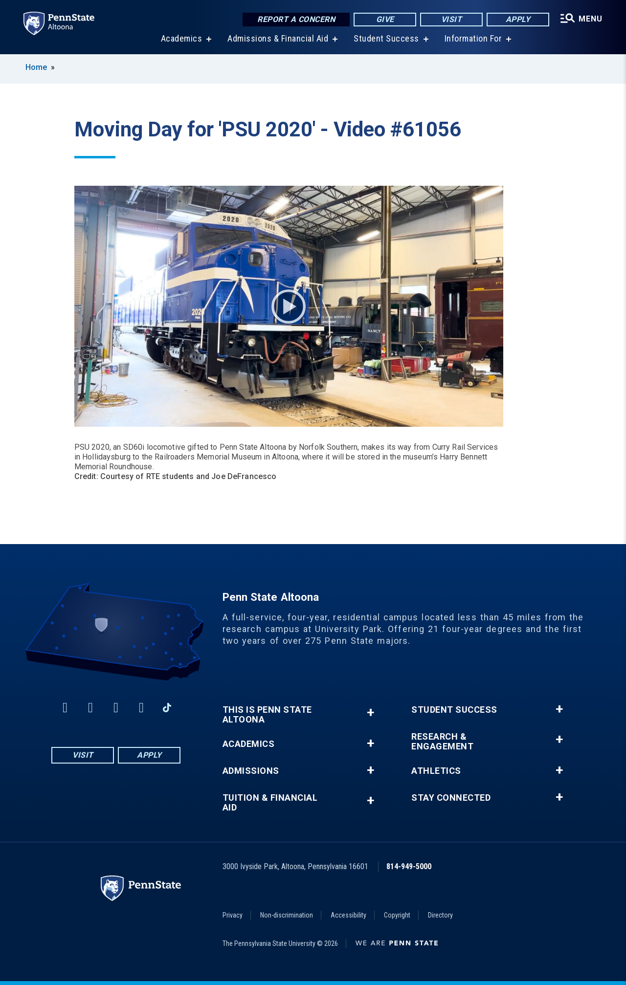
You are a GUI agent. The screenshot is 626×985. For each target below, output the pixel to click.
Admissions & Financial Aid (277, 39)
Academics (181, 39)
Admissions (251, 771)
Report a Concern (296, 19)
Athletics (436, 771)
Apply (518, 19)
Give (385, 19)
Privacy (233, 915)
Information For (473, 39)
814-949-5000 (408, 866)
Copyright (397, 915)
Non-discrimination (286, 915)
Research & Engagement (442, 741)
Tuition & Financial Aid (270, 802)
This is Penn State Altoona (267, 714)
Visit (451, 19)
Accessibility (348, 915)
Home (36, 67)
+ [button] (370, 712)
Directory (440, 915)
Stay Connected (451, 798)
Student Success (386, 39)
